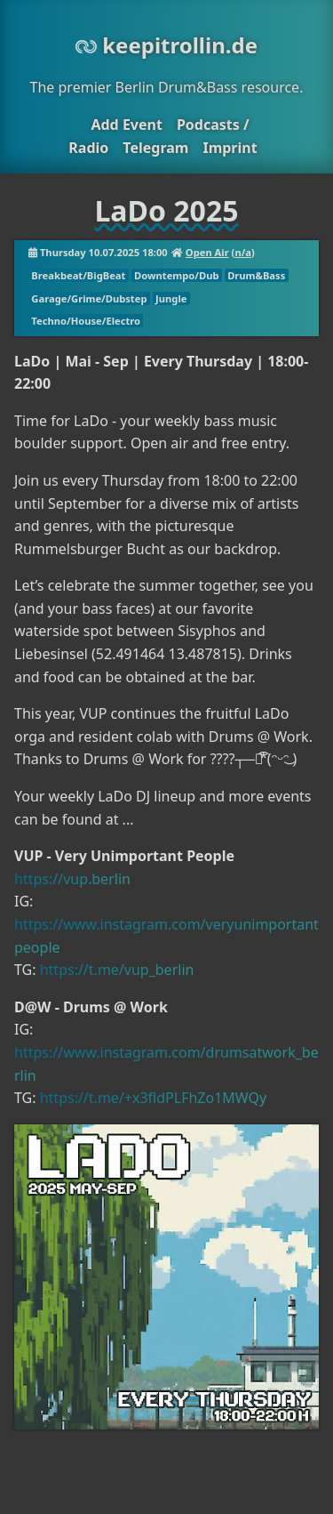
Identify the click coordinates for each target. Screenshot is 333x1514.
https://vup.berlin (72, 879)
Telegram (155, 147)
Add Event (126, 124)
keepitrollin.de (166, 45)
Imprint (229, 147)
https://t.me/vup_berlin (117, 969)
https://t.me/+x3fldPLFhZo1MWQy (153, 1097)
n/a (242, 252)
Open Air (207, 252)
